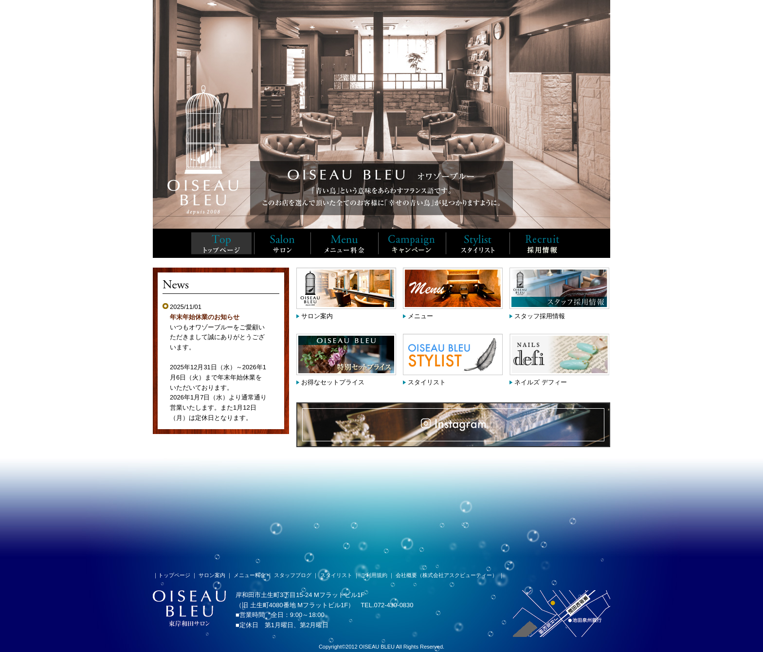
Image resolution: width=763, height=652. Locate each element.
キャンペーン (412, 243)
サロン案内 (317, 316)
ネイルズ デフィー (540, 382)
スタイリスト (477, 243)
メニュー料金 (344, 243)
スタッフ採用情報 (541, 243)
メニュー (420, 316)
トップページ (174, 575)
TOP (221, 243)
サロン (282, 243)
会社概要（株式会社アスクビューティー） (446, 575)
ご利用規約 (374, 575)
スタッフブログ (292, 575)
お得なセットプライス (332, 382)
